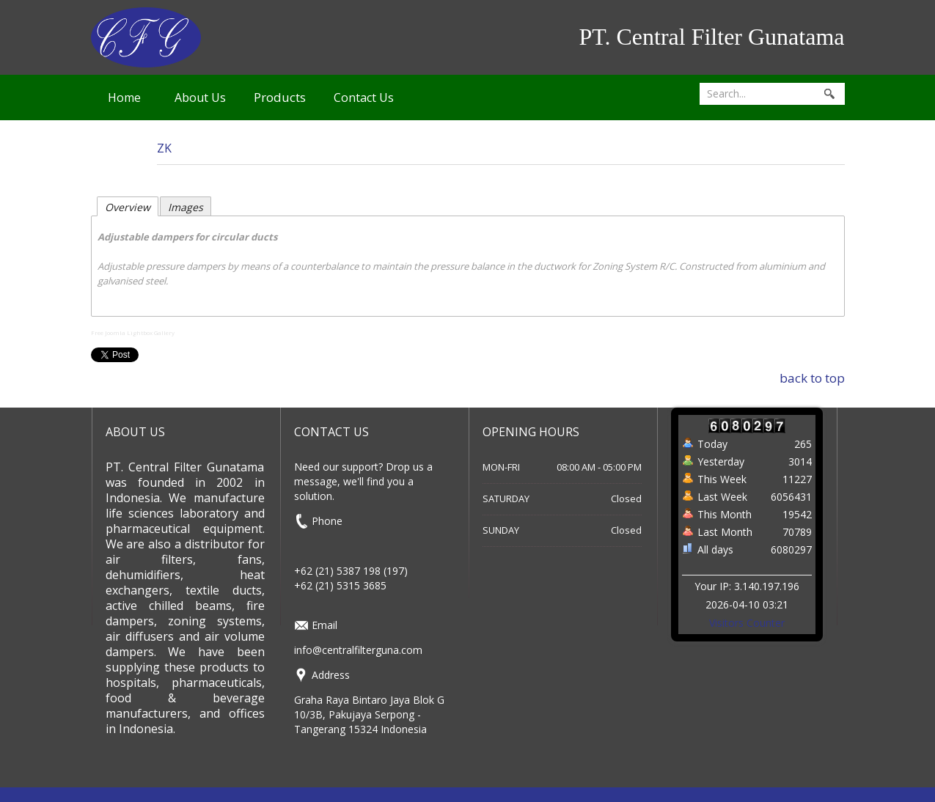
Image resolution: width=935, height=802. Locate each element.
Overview (127, 207)
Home (124, 97)
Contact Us (364, 97)
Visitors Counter (747, 623)
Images (185, 207)
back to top (812, 377)
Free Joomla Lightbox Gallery (133, 332)
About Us (200, 97)
